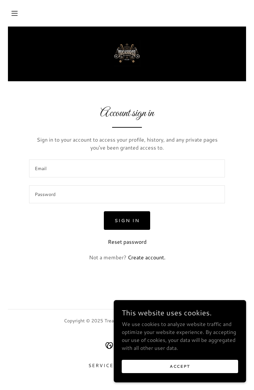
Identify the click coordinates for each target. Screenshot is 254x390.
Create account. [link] (146, 257)
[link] (127, 53)
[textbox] (127, 168)
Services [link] (102, 365)
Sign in (127, 220)
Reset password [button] (127, 241)
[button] (14, 13)
